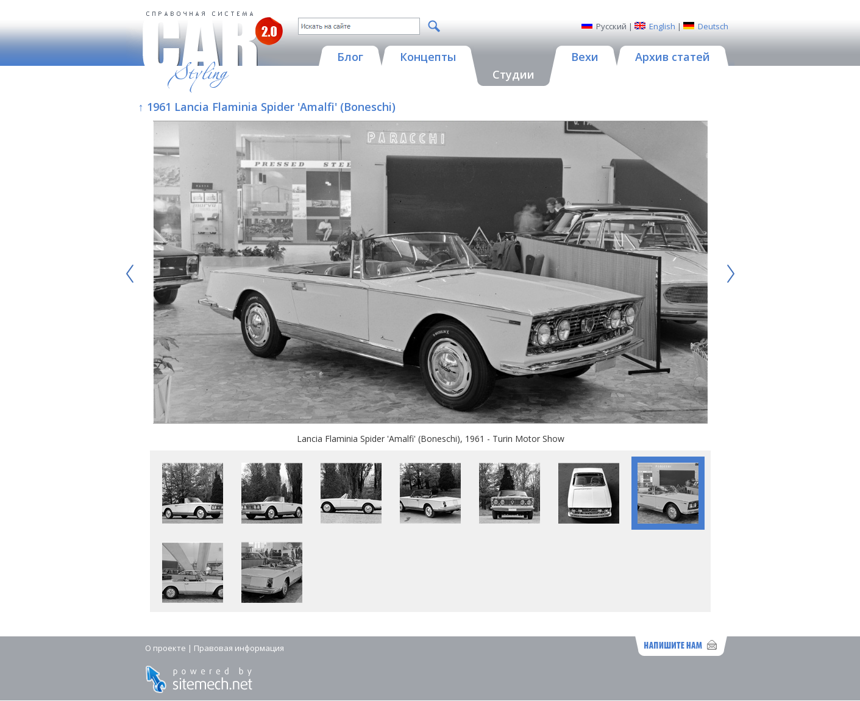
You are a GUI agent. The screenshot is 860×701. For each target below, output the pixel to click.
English (662, 26)
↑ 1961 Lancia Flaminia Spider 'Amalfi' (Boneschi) (267, 106)
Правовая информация (239, 647)
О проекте (165, 647)
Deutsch (713, 26)
